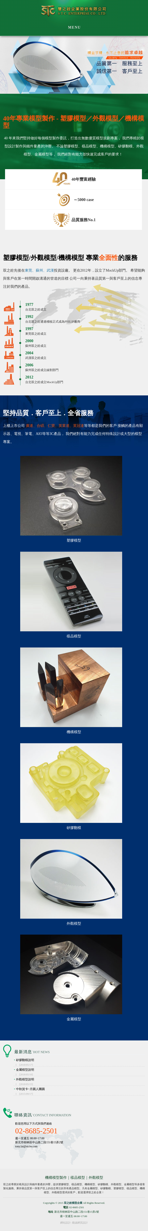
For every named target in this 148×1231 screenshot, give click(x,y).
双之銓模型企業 (74, 12)
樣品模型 (74, 636)
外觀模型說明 (80, 1082)
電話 (65, 1207)
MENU (74, 27)
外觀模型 (74, 924)
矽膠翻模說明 (80, 1062)
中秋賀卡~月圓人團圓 (80, 1091)
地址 (50, 1211)
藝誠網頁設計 (80, 1222)
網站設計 (65, 1222)
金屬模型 (74, 1019)
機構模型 (74, 732)
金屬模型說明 (80, 1072)
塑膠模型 (74, 540)
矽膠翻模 (74, 828)
